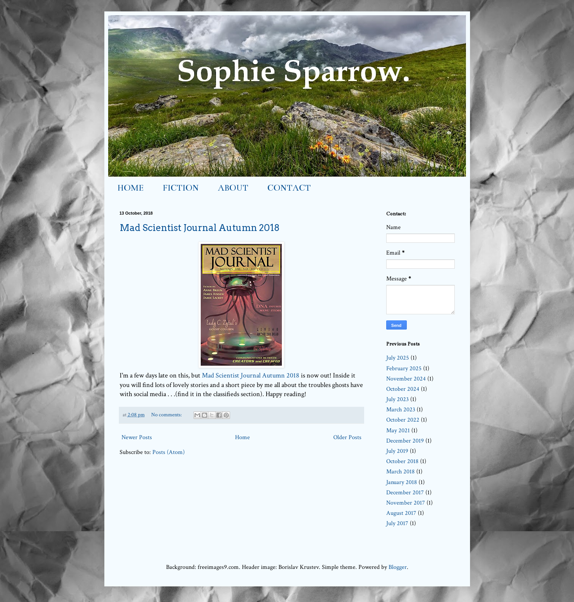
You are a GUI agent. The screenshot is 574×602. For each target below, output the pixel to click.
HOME (130, 188)
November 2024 (406, 379)
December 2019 (405, 441)
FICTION (181, 188)
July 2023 (397, 399)
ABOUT (233, 188)
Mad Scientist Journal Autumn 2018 (200, 227)
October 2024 (402, 389)
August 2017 (401, 513)
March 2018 (400, 472)
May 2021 (398, 431)
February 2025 (404, 369)
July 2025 (397, 358)
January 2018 (401, 482)
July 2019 (397, 451)
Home (242, 437)
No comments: (167, 414)
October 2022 (402, 420)
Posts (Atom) (168, 452)
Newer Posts (137, 437)
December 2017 (405, 493)
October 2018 (402, 461)
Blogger (398, 567)
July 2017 (397, 523)
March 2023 (400, 410)
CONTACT (289, 188)
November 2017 (405, 503)
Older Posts (347, 437)
